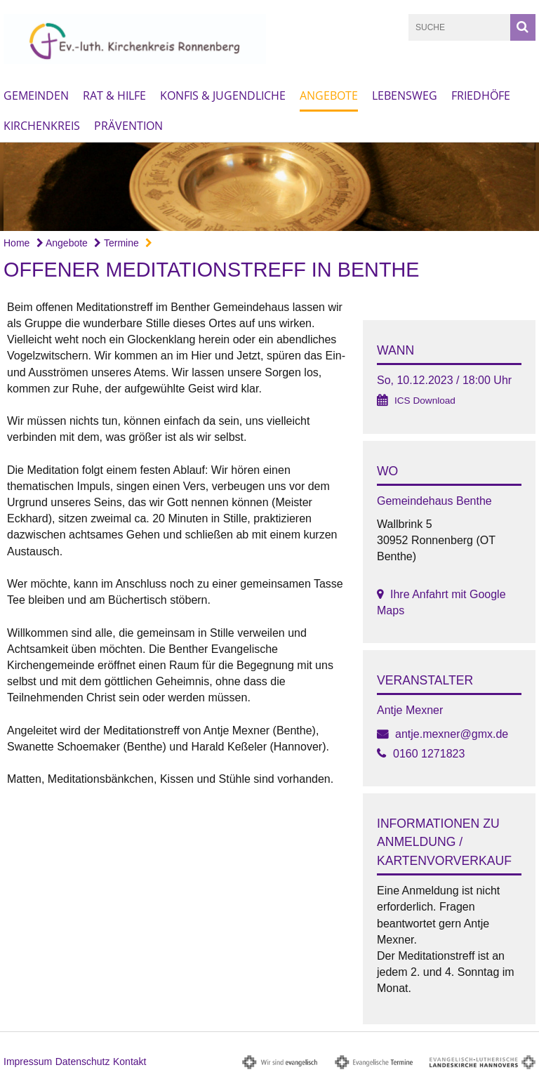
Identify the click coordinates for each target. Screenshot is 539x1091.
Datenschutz (82, 1061)
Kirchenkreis (42, 125)
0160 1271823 (429, 754)
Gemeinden (36, 95)
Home (16, 243)
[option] (269, 187)
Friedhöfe (480, 95)
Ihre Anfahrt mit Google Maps (441, 602)
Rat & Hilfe (114, 95)
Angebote (329, 95)
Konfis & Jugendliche (223, 95)
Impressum (28, 1061)
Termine (116, 243)
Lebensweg (404, 95)
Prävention (128, 125)
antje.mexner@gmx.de (451, 734)
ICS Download (424, 400)
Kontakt (129, 1061)
